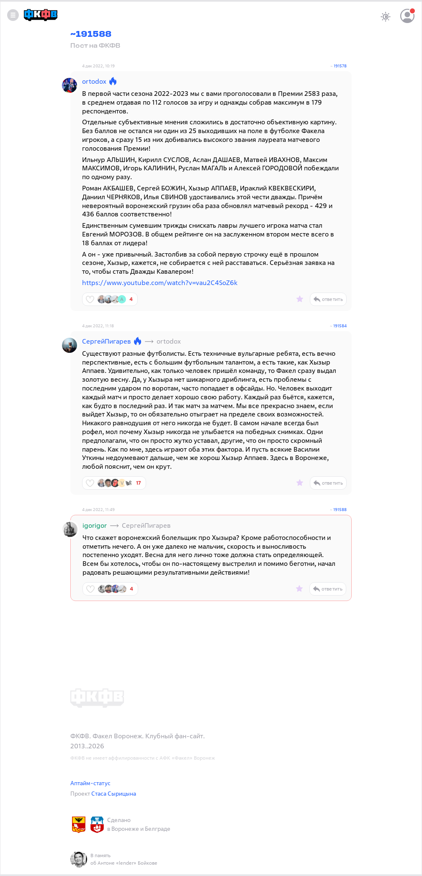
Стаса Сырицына (113, 793)
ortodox (94, 81)
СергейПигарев (106, 341)
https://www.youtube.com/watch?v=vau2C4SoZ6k (159, 282)
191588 (340, 509)
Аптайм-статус (90, 783)
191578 (340, 66)
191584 (340, 326)
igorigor (94, 525)
